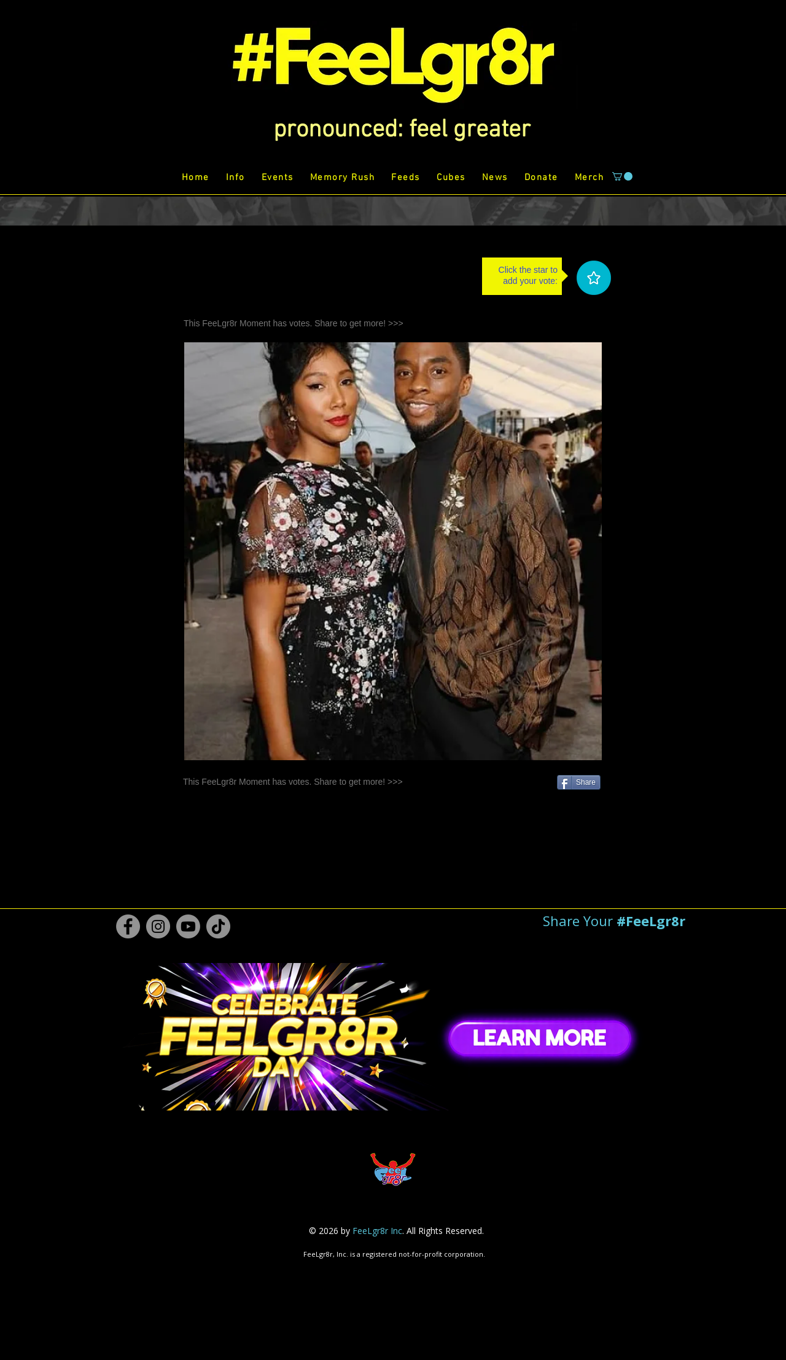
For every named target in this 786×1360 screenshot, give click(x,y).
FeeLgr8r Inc (377, 1230)
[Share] (579, 782)
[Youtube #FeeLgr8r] (188, 926)
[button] (402, 130)
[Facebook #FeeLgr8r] (128, 926)
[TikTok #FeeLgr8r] (218, 926)
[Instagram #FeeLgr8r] (158, 926)
